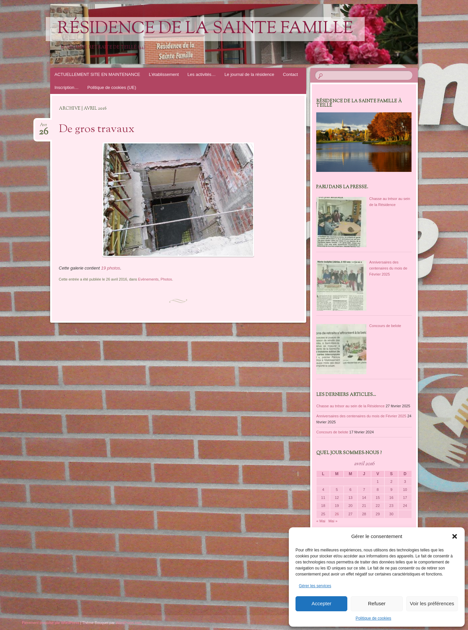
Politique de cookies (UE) (111, 87)
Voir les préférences (432, 603)
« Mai (320, 521)
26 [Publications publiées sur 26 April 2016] (337, 514)
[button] (454, 536)
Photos (166, 279)
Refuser (377, 603)
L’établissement (164, 74)
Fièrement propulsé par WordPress (50, 623)
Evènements (148, 279)
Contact (290, 74)
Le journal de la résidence (249, 74)
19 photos (110, 268)
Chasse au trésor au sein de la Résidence (350, 406)
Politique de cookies (373, 618)
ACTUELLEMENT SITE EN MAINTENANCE (97, 74)
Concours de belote (332, 432)
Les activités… (202, 74)
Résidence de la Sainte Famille (205, 29)
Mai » (332, 521)
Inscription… (66, 87)
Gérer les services (315, 586)
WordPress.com (129, 623)
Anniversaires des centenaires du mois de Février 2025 (361, 416)
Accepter (321, 603)
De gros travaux (96, 129)
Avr (43, 127)
